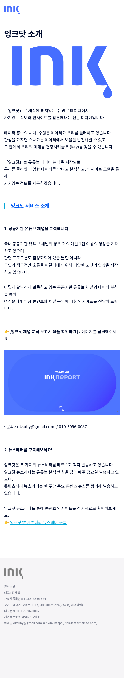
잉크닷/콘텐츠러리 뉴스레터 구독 (38, 522)
